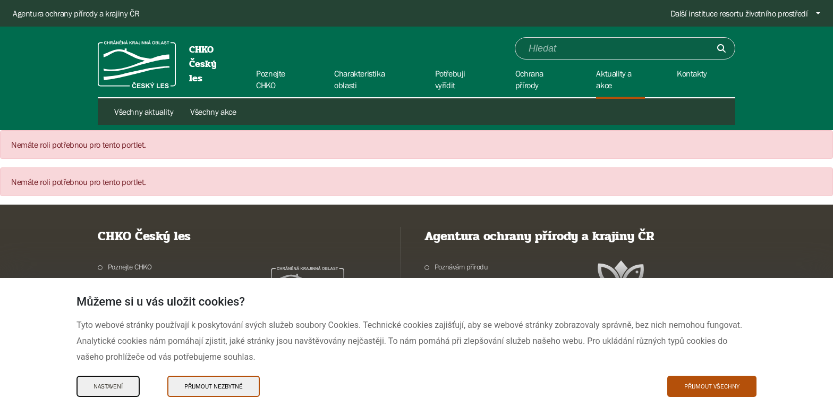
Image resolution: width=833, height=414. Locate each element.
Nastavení (108, 386)
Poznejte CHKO (130, 267)
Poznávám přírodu (461, 267)
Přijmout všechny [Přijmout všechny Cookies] (712, 386)
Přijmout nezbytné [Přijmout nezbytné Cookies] (213, 386)
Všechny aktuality (143, 111)
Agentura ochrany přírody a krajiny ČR (76, 13)
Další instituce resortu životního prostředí (739, 13)
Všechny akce (213, 111)
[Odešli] (721, 48)
